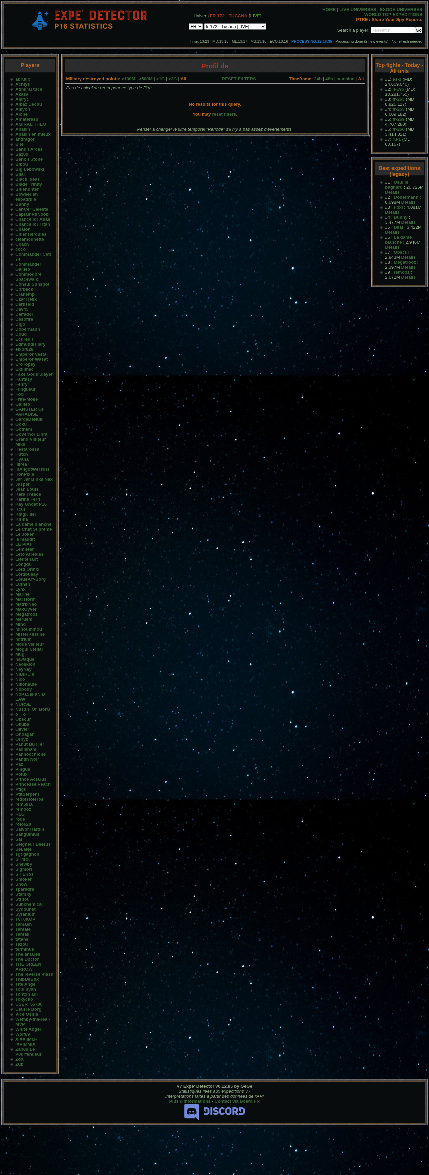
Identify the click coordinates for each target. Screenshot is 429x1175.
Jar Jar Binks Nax (34, 479)
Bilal (20, 174)
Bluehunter (27, 189)
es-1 (397, 79)
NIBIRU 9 (24, 674)
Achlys (22, 84)
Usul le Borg (28, 1009)
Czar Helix (26, 299)
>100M (128, 78)
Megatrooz (26, 614)
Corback (24, 289)
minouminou (28, 629)
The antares (27, 954)
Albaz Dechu (28, 104)
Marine (22, 594)
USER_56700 (29, 1004)
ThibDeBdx (27, 979)
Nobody (23, 689)
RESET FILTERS (239, 78)
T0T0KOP (25, 919)
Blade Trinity (28, 184)
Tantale (23, 929)
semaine (345, 78)
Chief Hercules (30, 234)
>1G (160, 78)
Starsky (23, 894)
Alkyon (22, 109)
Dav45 (21, 309)
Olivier (22, 729)
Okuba (22, 724)
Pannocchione (30, 754)
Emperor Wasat (31, 359)
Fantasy (23, 379)
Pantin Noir (27, 759)
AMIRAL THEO (30, 124)
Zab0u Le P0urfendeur (28, 1052)
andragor (25, 139)
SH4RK (22, 859)
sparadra (24, 889)
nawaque (24, 659)
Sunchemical (29, 904)
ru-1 (397, 139)
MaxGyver (26, 609)
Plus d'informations (189, 1101)
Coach (22, 244)
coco (20, 249)
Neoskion (25, 664)
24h (318, 78)
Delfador (24, 314)
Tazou (21, 944)
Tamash (23, 924)
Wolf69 (22, 1034)
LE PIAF (23, 544)
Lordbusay (26, 574)
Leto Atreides (29, 554)
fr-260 (399, 129)
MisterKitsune (30, 634)
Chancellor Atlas (32, 219)
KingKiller (25, 514)
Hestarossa (27, 449)
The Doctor (27, 959)
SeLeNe (23, 849)
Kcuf (20, 509)
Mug (19, 654)
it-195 (398, 89)
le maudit (25, 539)
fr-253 (399, 109)
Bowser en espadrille (26, 197)
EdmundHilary (30, 344)
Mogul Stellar (29, 649)
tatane (21, 939)
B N (19, 144)
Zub (19, 1064)
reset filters (224, 114)
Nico (20, 679)
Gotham (23, 429)
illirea (21, 464)
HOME (329, 9)
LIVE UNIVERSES (357, 9)
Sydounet (25, 909)
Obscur (23, 719)
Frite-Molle (26, 399)
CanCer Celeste (31, 209)
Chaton (23, 229)
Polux (21, 774)
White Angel (28, 1029)
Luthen (22, 584)
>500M (145, 78)
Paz (19, 764)
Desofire (24, 319)
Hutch (21, 454)
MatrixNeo (26, 604)
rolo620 (23, 824)
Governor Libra (31, 434)
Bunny (22, 204)
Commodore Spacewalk (28, 277)
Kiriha (21, 519)
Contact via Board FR (237, 1101)
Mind (20, 624)
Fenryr (22, 384)
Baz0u (21, 154)
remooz (23, 809)
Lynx (20, 589)
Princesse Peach (33, 784)
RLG (20, 814)
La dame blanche (33, 524)
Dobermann (27, 329)
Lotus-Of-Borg (30, 579)
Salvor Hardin (29, 829)
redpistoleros (29, 799)
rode (20, 819)
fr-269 (399, 119)
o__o (20, 714)
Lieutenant (26, 559)
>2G (172, 78)
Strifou (22, 899)
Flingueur (25, 389)
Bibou (21, 164)
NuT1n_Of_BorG (32, 709)
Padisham (25, 749)
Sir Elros (24, 874)
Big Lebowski (29, 169)
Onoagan (25, 734)
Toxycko (24, 999)
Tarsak (22, 934)
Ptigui (21, 789)
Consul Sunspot (32, 284)
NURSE (23, 704)
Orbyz (21, 739)
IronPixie (24, 474)
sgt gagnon (27, 854)
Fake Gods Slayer (34, 374)
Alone (21, 114)
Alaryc (22, 99)
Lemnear (24, 549)
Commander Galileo (28, 267)
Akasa (21, 94)
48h (329, 78)
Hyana (22, 459)
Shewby (23, 864)
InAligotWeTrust (32, 469)
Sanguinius (27, 834)
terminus (24, 949)
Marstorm (25, 599)
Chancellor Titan (32, 224)
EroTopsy (25, 364)
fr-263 (399, 99)
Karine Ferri (27, 499)
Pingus (22, 769)
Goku (21, 424)
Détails (392, 192)
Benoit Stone (29, 159)
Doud (21, 334)
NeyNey (23, 669)
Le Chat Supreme (33, 529)
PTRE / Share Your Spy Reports (389, 19)
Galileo (22, 404)
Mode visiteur (29, 644)
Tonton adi (26, 994)
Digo (20, 324)
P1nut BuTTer (29, 744)
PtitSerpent (27, 794)
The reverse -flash (34, 974)
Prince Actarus (31, 779)
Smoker (23, 879)
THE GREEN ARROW (28, 967)
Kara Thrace (28, 494)
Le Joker (24, 534)
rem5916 (24, 804)
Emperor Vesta (30, 354)
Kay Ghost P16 (31, 504)
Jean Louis (27, 489)
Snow (21, 884)
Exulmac (24, 369)
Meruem (23, 619)
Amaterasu (26, 119)
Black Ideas (27, 179)
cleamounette (29, 239)
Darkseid (24, 304)
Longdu (23, 564)
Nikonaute (26, 684)
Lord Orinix (27, 569)
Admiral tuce (28, 89)
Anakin (22, 129)
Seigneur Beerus (33, 844)
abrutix (22, 79)
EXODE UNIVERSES (401, 9)
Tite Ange (25, 984)
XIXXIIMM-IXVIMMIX (26, 1042)
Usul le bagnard (396, 185)
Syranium (25, 914)
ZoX (19, 1059)
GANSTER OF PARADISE (29, 412)
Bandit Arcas (29, 149)
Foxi (19, 394)
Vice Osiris (26, 1014)
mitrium (23, 639)
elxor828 (24, 349)
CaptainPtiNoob (32, 214)
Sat (18, 839)
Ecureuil (24, 339)
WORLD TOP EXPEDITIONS (393, 14)
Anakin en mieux (33, 134)
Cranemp (25, 294)
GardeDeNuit (28, 419)
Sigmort (23, 869)
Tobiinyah (25, 989)
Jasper (22, 484)
